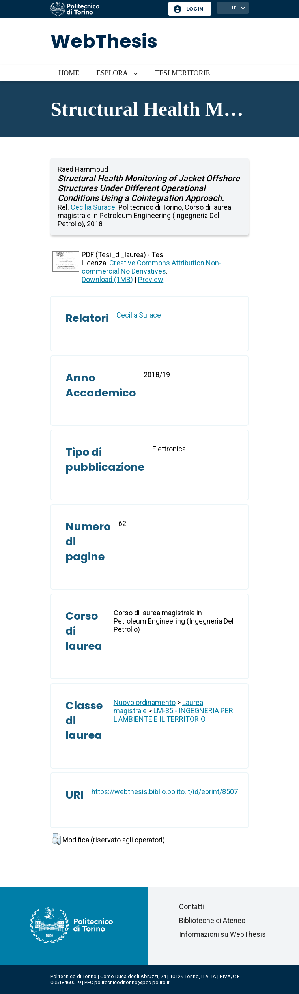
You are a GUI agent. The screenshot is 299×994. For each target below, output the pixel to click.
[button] (56, 839)
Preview (150, 279)
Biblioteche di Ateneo (212, 920)
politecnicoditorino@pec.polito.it (132, 982)
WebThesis (103, 41)
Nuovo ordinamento (145, 702)
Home (68, 73)
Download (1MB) (107, 279)
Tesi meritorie (182, 73)
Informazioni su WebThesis (222, 934)
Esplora (112, 73)
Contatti (191, 906)
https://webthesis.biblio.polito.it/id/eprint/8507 (165, 791)
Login (194, 9)
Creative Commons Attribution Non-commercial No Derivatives (151, 267)
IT (234, 7)
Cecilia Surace (93, 207)
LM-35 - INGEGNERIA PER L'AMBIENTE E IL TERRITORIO (173, 715)
